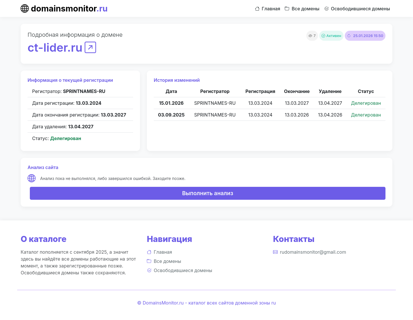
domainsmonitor (64, 8)
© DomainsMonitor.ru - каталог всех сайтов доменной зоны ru (206, 303)
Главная (267, 8)
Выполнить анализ (207, 193)
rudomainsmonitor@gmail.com (309, 252)
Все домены (302, 8)
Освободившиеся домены (357, 8)
